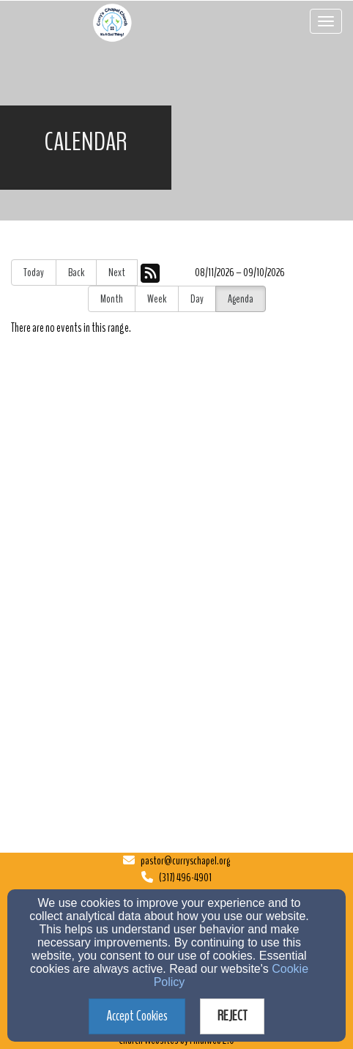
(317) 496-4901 (185, 878)
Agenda (240, 299)
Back (76, 272)
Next (116, 272)
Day (197, 299)
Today (33, 272)
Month (111, 299)
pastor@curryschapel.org (185, 861)
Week (156, 299)
